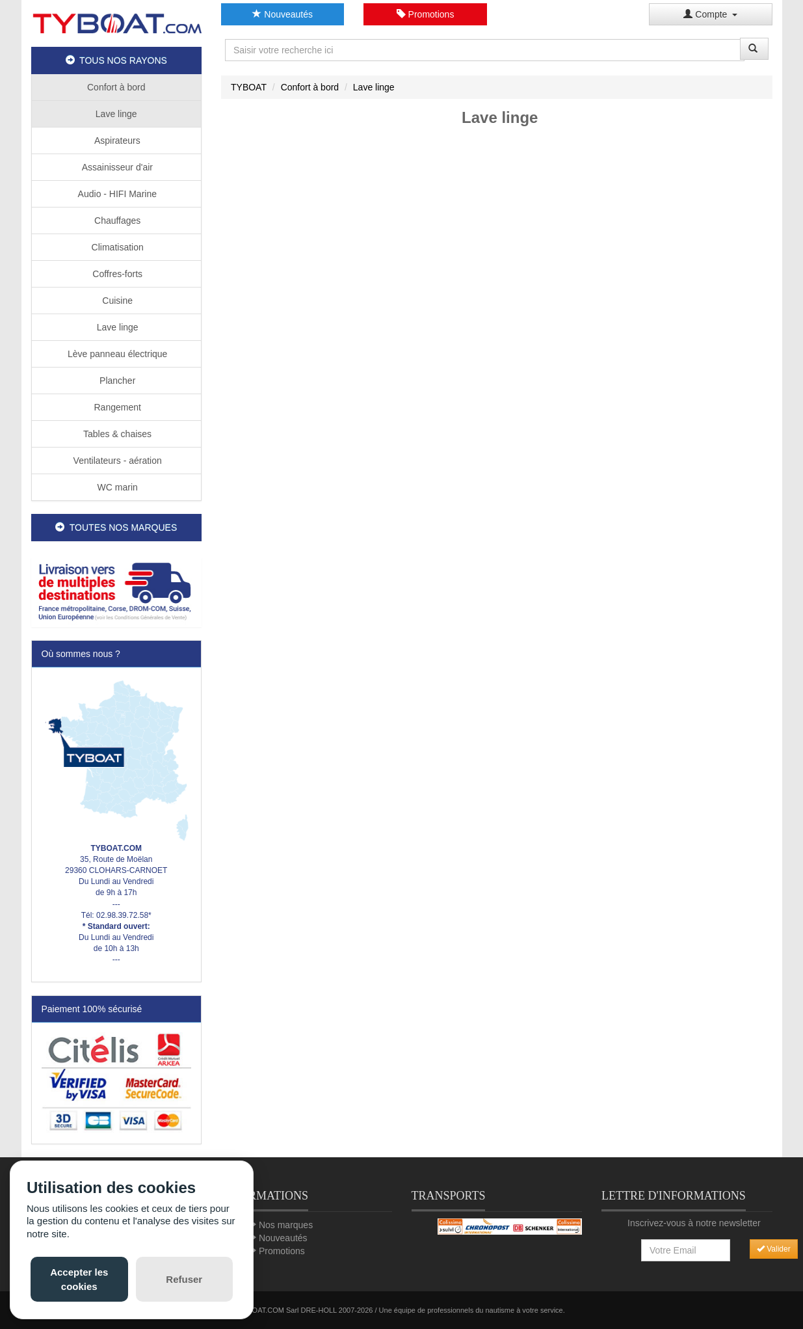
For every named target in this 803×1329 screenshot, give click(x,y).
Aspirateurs (116, 140)
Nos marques (286, 1225)
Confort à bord (116, 87)
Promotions (425, 14)
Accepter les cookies (79, 1279)
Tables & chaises (116, 434)
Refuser (184, 1279)
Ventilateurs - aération (116, 460)
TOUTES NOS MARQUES (116, 527)
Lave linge (116, 114)
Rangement (116, 407)
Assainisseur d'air (116, 167)
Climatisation (116, 247)
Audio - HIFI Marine (116, 194)
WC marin (116, 487)
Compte (710, 14)
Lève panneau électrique (116, 354)
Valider (774, 1249)
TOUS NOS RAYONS (116, 60)
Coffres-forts (116, 274)
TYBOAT (249, 87)
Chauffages (116, 220)
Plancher (116, 380)
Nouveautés (282, 14)
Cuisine (116, 300)
